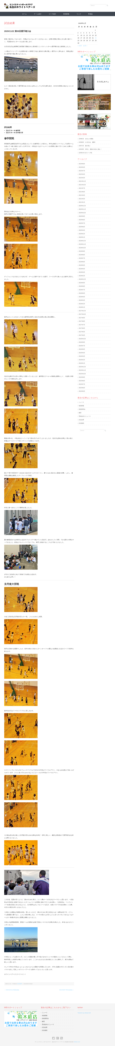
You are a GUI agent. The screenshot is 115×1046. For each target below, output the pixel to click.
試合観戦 (81, 423)
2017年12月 (82, 311)
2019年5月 (82, 265)
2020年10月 (82, 213)
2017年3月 (82, 335)
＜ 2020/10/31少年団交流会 (11, 990)
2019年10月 (82, 248)
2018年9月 (82, 283)
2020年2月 (82, 234)
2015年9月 (82, 377)
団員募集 (66, 14)
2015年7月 (82, 384)
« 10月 (80, 46)
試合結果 (9, 23)
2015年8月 (82, 381)
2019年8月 (82, 255)
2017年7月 (82, 325)
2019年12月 (82, 241)
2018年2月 (82, 304)
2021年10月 (82, 185)
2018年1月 (82, 307)
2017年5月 (82, 332)
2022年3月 (82, 178)
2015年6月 (82, 388)
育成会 (90, 14)
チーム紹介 (37, 14)
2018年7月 (82, 290)
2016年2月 (82, 360)
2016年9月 (82, 342)
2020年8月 (82, 220)
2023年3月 (82, 167)
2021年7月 (82, 188)
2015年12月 (82, 367)
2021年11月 (82, 181)
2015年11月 (82, 370)
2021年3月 (82, 199)
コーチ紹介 (52, 14)
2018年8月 (82, 286)
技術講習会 (82, 409)
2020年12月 (82, 206)
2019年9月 (82, 251)
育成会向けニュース (85, 416)
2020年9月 (82, 216)
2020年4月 (82, 230)
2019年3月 (82, 272)
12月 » (85, 46)
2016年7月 (82, 346)
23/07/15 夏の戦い (85, 146)
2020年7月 (82, 223)
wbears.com (77, 1041)
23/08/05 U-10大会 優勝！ (87, 142)
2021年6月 (82, 192)
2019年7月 (82, 258)
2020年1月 (82, 237)
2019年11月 (82, 244)
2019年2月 (82, 276)
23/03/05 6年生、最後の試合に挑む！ (90, 149)
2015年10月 (82, 374)
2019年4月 (82, 269)
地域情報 (81, 406)
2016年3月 (82, 356)
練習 (80, 413)
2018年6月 (82, 293)
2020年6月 (82, 227)
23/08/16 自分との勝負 (86, 139)
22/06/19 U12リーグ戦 (85, 153)
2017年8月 (82, 321)
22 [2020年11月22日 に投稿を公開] (95, 38)
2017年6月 (82, 328)
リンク (79, 14)
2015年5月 (82, 391)
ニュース (81, 402)
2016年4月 (82, 353)
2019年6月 (82, 262)
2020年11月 (82, 209)
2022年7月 (82, 171)
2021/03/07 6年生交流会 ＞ (66, 990)
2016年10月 (82, 339)
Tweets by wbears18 (84, 1013)
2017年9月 (82, 318)
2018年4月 (82, 297)
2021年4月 (82, 195)
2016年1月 (82, 363)
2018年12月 (82, 279)
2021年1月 (82, 202)
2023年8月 (82, 164)
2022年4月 (82, 174)
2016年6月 (82, 349)
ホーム (24, 14)
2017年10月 (82, 314)
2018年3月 (82, 300)
